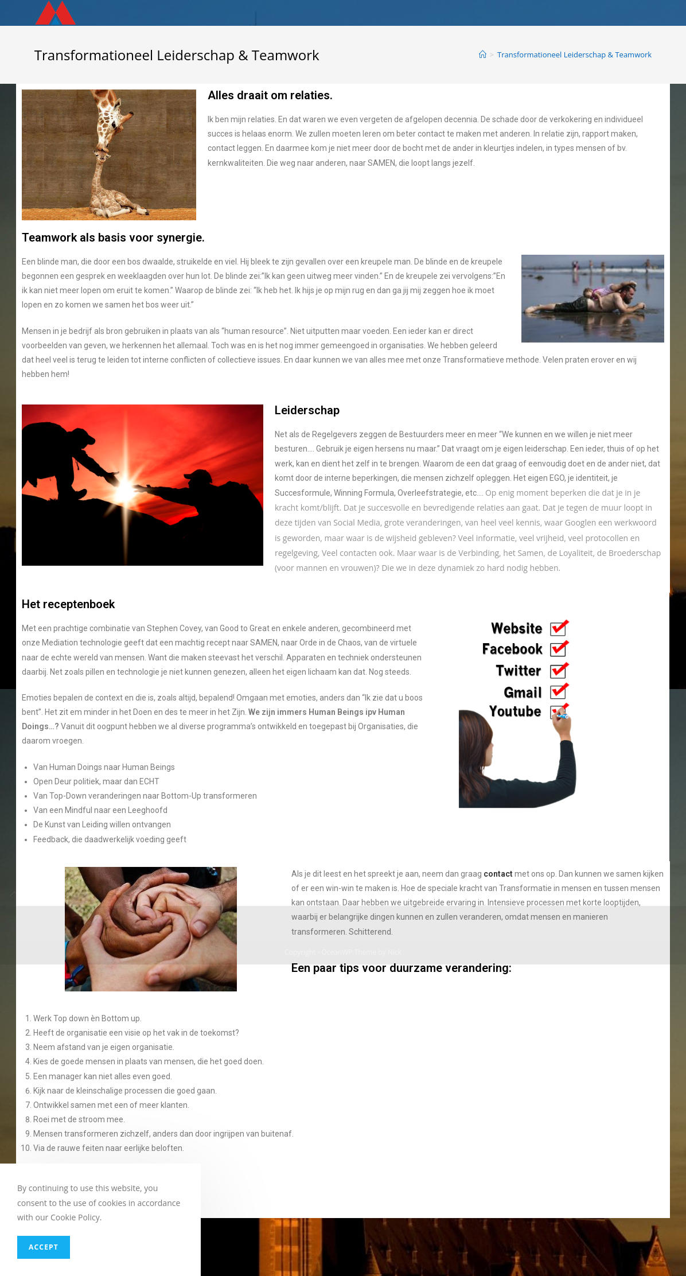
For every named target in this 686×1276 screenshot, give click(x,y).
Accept (44, 1247)
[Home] (482, 54)
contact (498, 873)
